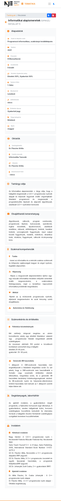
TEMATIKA (28, 4)
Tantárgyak (11, 15)
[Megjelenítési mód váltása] (54, 4)
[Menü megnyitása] (49, 4)
